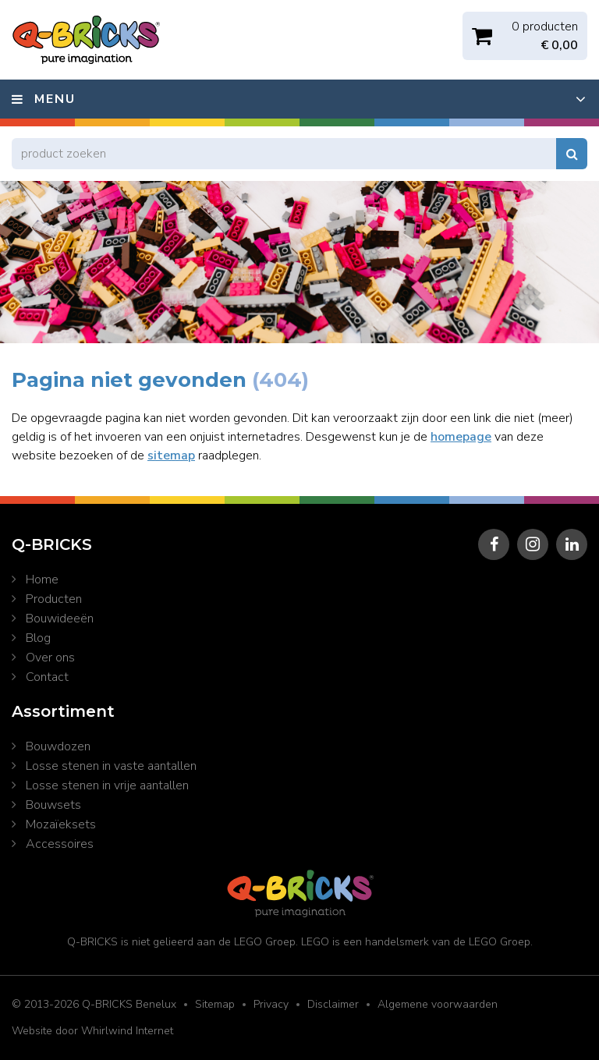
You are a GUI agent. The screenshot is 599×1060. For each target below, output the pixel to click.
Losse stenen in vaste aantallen (111, 766)
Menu (55, 99)
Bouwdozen (58, 746)
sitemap (171, 455)
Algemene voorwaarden (437, 1004)
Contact (47, 677)
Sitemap (215, 1004)
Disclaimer (333, 1004)
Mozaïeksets (61, 824)
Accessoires (60, 844)
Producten (54, 599)
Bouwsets (53, 805)
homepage (461, 436)
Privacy (271, 1004)
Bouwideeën (60, 618)
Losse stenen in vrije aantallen (107, 785)
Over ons (50, 657)
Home (42, 579)
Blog (38, 638)
